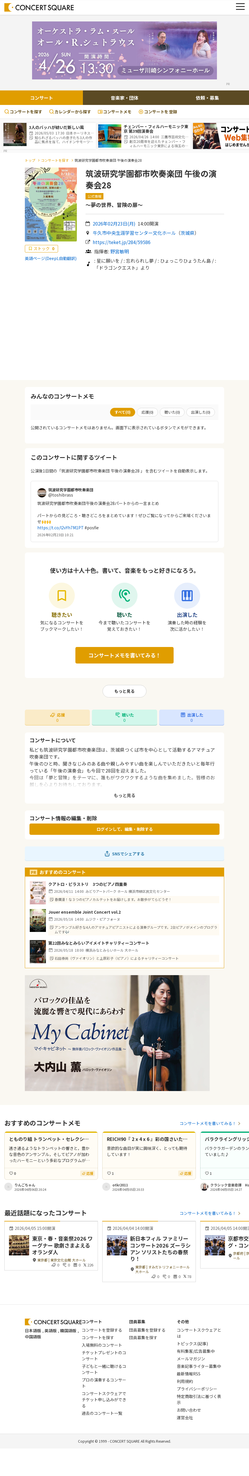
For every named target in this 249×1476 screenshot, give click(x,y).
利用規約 (185, 1381)
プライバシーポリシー (197, 1389)
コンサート (41, 97)
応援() (147, 412)
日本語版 (33, 1330)
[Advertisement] (124, 325)
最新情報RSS (188, 1374)
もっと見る (124, 691)
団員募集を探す (143, 1337)
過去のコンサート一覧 (102, 1413)
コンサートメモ (114, 111)
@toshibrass (60, 495)
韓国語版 (68, 1330)
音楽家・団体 (124, 97)
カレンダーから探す (70, 111)
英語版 (50, 1330)
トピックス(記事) (192, 1343)
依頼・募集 (207, 97)
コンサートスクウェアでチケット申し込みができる (104, 1399)
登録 (157, 112)
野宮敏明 (119, 251)
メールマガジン (191, 1359)
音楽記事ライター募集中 (199, 1366)
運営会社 (185, 1417)
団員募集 (137, 1321)
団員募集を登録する (147, 1330)
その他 (183, 1321)
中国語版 (33, 1336)
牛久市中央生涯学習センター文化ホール (134, 232)
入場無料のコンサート (102, 1345)
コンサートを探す (23, 111)
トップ (30, 160)
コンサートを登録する (102, 1330)
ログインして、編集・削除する (124, 829)
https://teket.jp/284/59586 (121, 242)
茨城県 (187, 232)
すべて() (123, 412)
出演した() (200, 412)
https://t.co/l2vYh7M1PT (60, 527)
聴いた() (172, 412)
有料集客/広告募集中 (196, 1351)
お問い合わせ (189, 1410)
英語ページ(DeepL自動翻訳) (51, 258)
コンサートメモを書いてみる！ (124, 655)
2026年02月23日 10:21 (55, 534)
